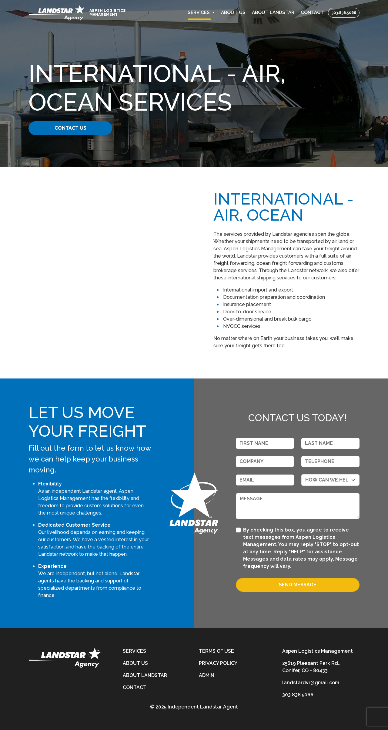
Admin (206, 675)
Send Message (297, 585)
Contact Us (75, 128)
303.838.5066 (343, 12)
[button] (201, 12)
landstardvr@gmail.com (310, 682)
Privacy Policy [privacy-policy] (218, 663)
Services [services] (134, 651)
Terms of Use (216, 651)
